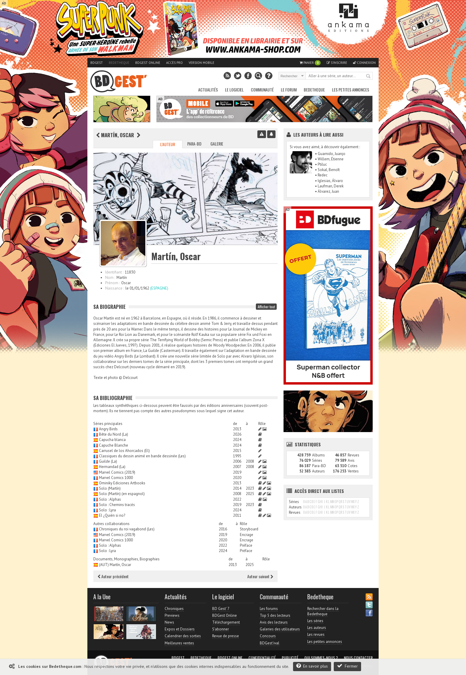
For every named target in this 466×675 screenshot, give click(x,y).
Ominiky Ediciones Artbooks (122, 483)
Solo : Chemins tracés (117, 504)
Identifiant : (114, 272)
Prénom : (112, 282)
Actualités (208, 89)
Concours (268, 635)
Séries (317, 460)
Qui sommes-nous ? (321, 658)
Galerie (216, 143)
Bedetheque (119, 63)
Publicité (290, 658)
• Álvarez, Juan (327, 191)
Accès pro (174, 63)
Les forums (269, 608)
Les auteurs (316, 627)
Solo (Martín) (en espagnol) (122, 493)
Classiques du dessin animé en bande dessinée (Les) (142, 456)
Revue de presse (225, 635)
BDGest (96, 63)
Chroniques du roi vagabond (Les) (127, 529)
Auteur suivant (260, 576)
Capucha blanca (112, 439)
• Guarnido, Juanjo (330, 153)
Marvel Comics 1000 (116, 477)
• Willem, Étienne (329, 159)
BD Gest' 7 (220, 608)
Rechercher (368, 76)
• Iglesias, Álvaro (329, 180)
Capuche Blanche (113, 445)
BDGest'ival (269, 643)
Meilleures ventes (179, 643)
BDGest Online (147, 63)
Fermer (347, 666)
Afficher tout (266, 306)
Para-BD (194, 143)
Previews (172, 615)
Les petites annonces (350, 89)
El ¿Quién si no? (112, 515)
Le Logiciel (234, 89)
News (169, 622)
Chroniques (174, 608)
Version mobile (201, 63)
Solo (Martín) (110, 488)
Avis (351, 460)
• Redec (321, 175)
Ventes (353, 471)
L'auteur (167, 144)
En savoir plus (312, 666)
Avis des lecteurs (274, 622)
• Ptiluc (321, 164)
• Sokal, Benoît (327, 169)
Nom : (110, 277)
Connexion (364, 63)
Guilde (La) (108, 461)
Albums (318, 455)
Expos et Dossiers (180, 629)
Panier (310, 62)
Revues (353, 455)
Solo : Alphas (110, 499)
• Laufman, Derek (329, 186)
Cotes (353, 465)
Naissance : (114, 288)
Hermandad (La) (112, 466)
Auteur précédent (113, 576)
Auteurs (318, 471)
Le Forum (289, 89)
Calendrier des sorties (183, 635)
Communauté (262, 89)
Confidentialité (262, 658)
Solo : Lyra (107, 510)
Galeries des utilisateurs (280, 629)
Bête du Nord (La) (113, 434)
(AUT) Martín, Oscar (115, 564)
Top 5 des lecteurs (275, 615)
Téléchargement (226, 622)
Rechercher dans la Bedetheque (323, 611)
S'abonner (220, 629)
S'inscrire (337, 63)
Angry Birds (108, 428)
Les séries (315, 620)
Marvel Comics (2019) (117, 472)
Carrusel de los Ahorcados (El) (124, 450)
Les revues (316, 634)
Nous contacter (358, 658)
